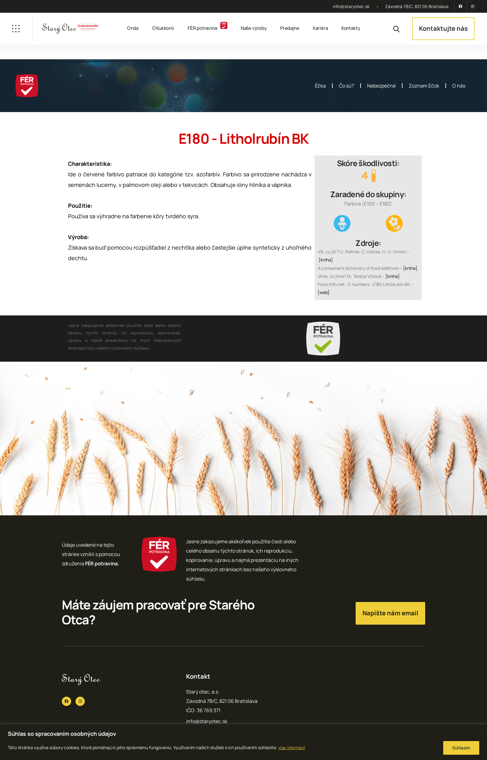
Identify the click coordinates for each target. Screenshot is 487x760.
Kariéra (320, 28)
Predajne (289, 28)
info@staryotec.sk (351, 6)
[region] (243, 742)
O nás (133, 28)
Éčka (320, 85)
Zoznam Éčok (424, 85)
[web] (324, 292)
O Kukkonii (163, 28)
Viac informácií (293, 747)
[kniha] (326, 260)
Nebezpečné (381, 85)
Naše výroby (254, 28)
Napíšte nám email (390, 613)
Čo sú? (346, 85)
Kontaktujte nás (443, 28)
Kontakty (350, 28)
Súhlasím (461, 748)
